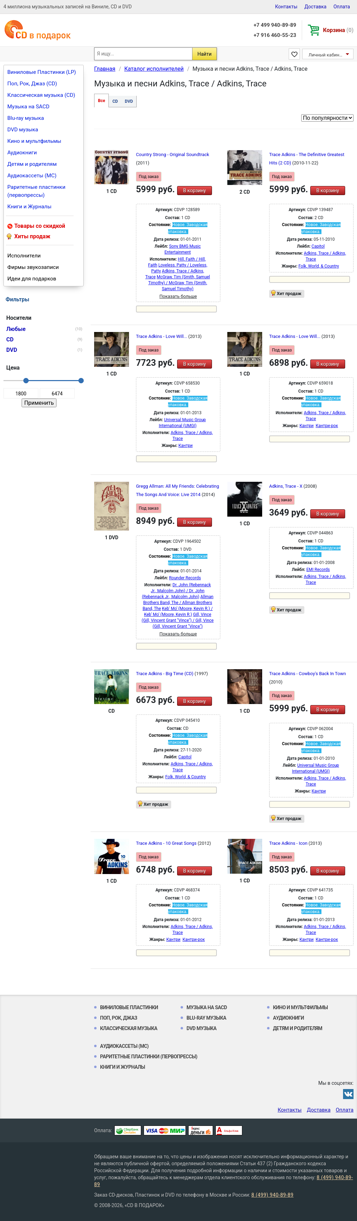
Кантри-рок (327, 425)
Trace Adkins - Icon (289, 843)
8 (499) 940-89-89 (272, 1195)
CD (115, 101)
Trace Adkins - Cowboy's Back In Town (307, 673)
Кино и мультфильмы (34, 141)
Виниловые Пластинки (129, 1007)
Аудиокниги (22, 152)
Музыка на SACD (28, 106)
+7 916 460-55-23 (274, 35)
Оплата (341, 6)
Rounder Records (185, 577)
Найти (204, 54)
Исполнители (24, 256)
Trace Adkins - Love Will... (162, 336)
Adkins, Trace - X (286, 486)
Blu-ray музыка (25, 118)
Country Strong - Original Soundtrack (172, 154)
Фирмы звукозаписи (33, 267)
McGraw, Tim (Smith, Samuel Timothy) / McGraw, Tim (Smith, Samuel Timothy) (179, 283)
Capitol (318, 246)
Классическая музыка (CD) (41, 95)
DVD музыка (22, 129)
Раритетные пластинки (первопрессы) (36, 191)
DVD (129, 101)
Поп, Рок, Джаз (118, 1018)
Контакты (286, 6)
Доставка (315, 6)
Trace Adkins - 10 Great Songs (167, 843)
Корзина (338, 30)
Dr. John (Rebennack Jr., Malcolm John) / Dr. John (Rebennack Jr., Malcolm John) (176, 590)
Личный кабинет (326, 54)
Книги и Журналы (29, 206)
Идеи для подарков (31, 279)
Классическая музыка (128, 1028)
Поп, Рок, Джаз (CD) (32, 83)
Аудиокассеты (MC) (31, 175)
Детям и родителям (32, 164)
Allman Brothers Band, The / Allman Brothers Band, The (178, 602)
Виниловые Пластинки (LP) (41, 72)
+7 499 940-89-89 (274, 25)
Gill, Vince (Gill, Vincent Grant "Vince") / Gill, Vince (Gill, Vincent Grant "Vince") (177, 620)
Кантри (185, 445)
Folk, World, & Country (318, 266)
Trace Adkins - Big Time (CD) (165, 673)
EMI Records (318, 569)
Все (101, 100)
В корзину (194, 190)
